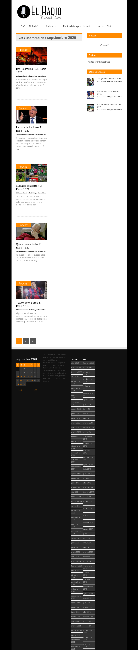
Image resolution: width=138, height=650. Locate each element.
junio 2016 (87, 486)
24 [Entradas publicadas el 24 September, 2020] (28, 263)
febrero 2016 (88, 504)
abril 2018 (87, 366)
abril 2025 (75, 310)
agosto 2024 (76, 357)
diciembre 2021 (75, 524)
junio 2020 (75, 624)
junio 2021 (75, 560)
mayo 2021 (75, 564)
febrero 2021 (76, 578)
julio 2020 (75, 619)
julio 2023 (75, 426)
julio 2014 (87, 610)
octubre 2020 (74, 602)
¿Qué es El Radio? (29, 26)
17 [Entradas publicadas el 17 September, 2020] (28, 260)
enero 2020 (88, 250)
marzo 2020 (76, 638)
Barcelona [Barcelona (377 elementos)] (47, 240)
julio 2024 (75, 361)
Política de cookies (103, 648)
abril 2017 (87, 430)
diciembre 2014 (87, 579)
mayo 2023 (75, 435)
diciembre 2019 (87, 256)
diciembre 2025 (75, 265)
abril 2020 (75, 633)
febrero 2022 (76, 513)
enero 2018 (88, 380)
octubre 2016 (86, 464)
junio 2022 (75, 495)
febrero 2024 (76, 384)
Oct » (36, 273)
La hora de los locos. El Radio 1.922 (64, 70)
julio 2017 (87, 416)
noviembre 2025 (75, 272)
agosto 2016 (88, 476)
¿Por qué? (104, 45)
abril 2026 (75, 246)
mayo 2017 (87, 426)
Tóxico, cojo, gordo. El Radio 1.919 (28, 187)
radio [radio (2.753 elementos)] (54, 256)
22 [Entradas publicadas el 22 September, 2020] (21, 263)
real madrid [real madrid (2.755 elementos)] (61, 256)
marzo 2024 (76, 380)
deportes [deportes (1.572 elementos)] (61, 245)
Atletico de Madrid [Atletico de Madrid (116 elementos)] (58, 238)
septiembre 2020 (76, 609)
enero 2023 (75, 453)
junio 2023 (75, 430)
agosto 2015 (88, 541)
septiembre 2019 (88, 277)
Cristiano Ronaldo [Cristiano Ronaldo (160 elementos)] (50, 245)
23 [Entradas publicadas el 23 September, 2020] (24, 263)
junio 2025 (75, 301)
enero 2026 (75, 260)
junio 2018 (87, 357)
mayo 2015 (87, 555)
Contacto (118, 648)
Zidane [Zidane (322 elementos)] (46, 264)
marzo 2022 (76, 509)
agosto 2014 (88, 606)
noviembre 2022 (75, 466)
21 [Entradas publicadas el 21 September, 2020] (18, 263)
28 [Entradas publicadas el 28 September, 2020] (18, 267)
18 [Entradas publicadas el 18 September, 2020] (32, 260)
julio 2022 (75, 490)
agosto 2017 (88, 412)
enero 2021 (75, 583)
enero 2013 (88, 638)
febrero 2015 (88, 569)
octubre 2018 (86, 334)
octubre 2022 (74, 473)
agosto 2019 (88, 283)
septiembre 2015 (88, 535)
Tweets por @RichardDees (98, 62)
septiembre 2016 (88, 471)
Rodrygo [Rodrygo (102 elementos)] (57, 259)
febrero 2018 (88, 375)
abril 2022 (75, 504)
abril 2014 (87, 624)
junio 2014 (87, 615)
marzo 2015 (88, 564)
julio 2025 (75, 297)
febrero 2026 (76, 255)
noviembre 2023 (75, 401)
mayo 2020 (75, 629)
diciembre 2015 (87, 514)
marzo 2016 (88, 500)
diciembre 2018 (87, 321)
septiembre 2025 (76, 286)
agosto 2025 (76, 292)
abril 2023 (75, 440)
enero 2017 (88, 444)
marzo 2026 (76, 250)
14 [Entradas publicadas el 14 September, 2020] (18, 260)
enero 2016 (88, 509)
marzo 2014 (88, 629)
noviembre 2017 (87, 392)
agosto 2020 (76, 615)
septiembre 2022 (76, 480)
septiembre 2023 (76, 415)
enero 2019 (88, 315)
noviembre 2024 (75, 337)
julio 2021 (75, 555)
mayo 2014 (87, 619)
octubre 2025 (74, 279)
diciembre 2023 (75, 394)
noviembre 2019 (87, 263)
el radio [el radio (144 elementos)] (46, 248)
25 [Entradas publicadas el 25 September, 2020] (32, 263)
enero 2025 (75, 324)
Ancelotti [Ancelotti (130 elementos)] (47, 238)
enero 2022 (75, 518)
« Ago (20, 273)
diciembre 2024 (75, 330)
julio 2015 (87, 546)
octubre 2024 (74, 344)
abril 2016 (87, 495)
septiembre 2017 (88, 406)
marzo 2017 (88, 435)
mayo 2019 (87, 297)
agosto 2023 (76, 421)
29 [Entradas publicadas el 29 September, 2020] (21, 267)
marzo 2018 (88, 370)
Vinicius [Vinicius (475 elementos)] (52, 261)
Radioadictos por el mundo (77, 26)
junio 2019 (87, 292)
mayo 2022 (75, 500)
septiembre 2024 (76, 351)
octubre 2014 (86, 593)
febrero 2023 (76, 449)
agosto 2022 (76, 486)
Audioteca (51, 26)
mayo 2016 (87, 490)
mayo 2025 (75, 306)
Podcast (24, 50)
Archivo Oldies (105, 26)
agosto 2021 (76, 550)
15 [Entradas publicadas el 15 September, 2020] (21, 260)
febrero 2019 (88, 310)
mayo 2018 (87, 361)
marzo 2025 (76, 315)
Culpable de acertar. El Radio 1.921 (29, 129)
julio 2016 (87, 481)
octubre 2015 (86, 528)
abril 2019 (87, 301)
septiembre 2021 (76, 544)
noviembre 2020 (75, 595)
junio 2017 (87, 421)
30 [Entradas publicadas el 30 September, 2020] (24, 267)
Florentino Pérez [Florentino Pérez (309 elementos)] (57, 248)
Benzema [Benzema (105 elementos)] (56, 240)
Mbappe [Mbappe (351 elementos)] (51, 253)
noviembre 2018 (87, 328)
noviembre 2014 (87, 586)
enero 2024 (75, 389)
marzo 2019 (88, 306)
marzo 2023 (76, 444)
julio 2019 (87, 287)
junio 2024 (75, 366)
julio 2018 (87, 352)
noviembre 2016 (87, 457)
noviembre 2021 (75, 531)
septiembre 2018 (88, 341)
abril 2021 (75, 569)
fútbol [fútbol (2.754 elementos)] (45, 251)
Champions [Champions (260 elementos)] (55, 243)
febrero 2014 (88, 633)
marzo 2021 (76, 573)
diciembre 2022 (75, 459)
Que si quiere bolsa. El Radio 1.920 (64, 129)
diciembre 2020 (75, 588)
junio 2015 (87, 550)
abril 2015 (87, 560)
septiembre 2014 (88, 600)
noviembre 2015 (87, 521)
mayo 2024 (75, 370)
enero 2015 (88, 573)
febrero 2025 (76, 320)
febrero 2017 (88, 440)
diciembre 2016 (87, 450)
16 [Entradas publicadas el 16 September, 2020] (24, 260)
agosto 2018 (88, 347)
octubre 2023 (74, 408)
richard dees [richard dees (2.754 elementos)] (48, 259)
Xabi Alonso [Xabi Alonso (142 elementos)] (60, 261)
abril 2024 (75, 375)
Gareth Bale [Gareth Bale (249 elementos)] (53, 251)
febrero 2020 (88, 246)
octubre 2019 (86, 270)
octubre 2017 (86, 399)
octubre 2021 (74, 537)
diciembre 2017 (87, 385)
